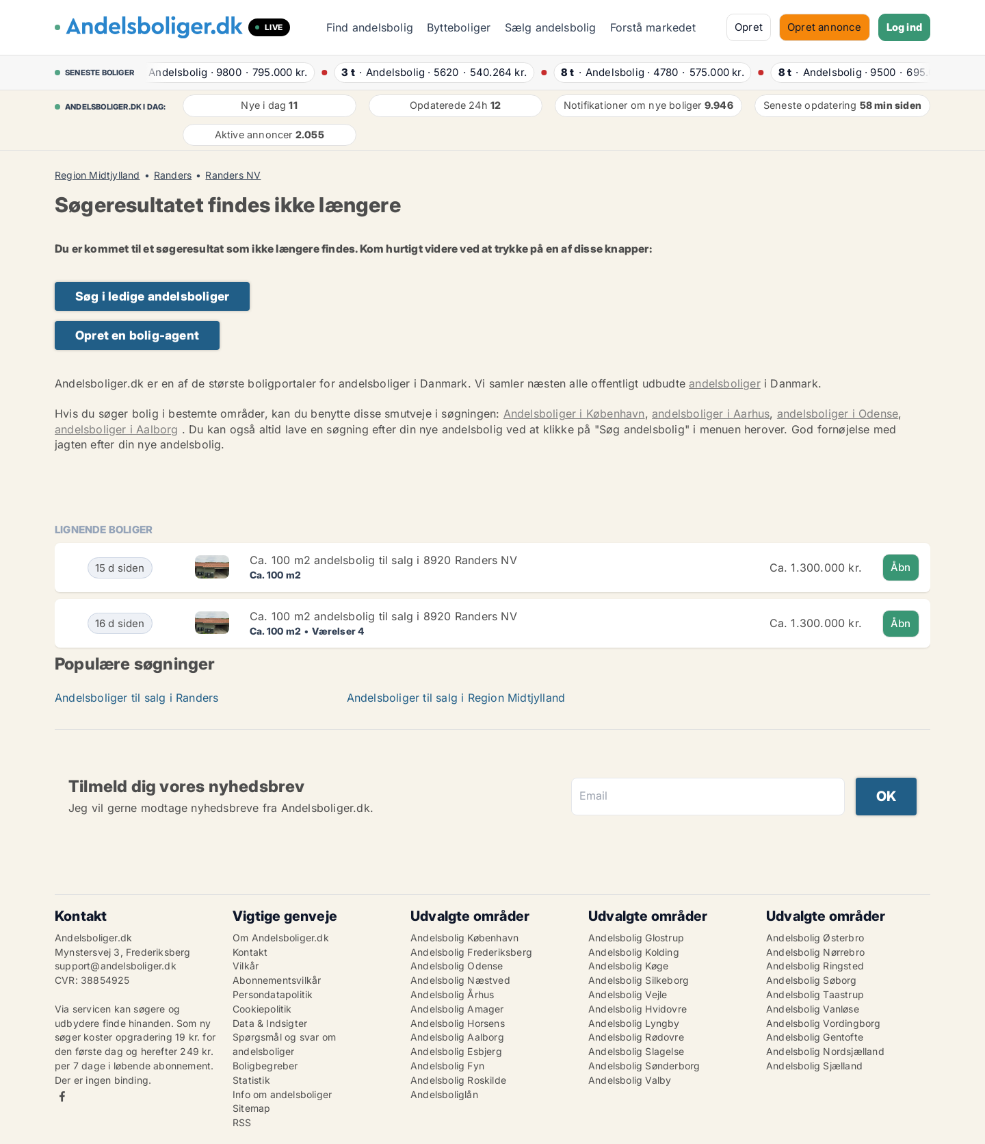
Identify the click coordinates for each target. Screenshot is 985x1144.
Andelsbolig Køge (628, 965)
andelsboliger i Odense (837, 413)
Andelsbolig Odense (456, 965)
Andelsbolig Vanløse (812, 1009)
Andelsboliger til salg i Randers (136, 697)
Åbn (901, 567)
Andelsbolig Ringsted (815, 965)
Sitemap (251, 1108)
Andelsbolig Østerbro (815, 937)
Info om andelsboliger (282, 1094)
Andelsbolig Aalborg (457, 1037)
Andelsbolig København (464, 937)
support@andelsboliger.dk (115, 965)
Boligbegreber (265, 1065)
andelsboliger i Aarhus (711, 413)
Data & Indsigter (270, 1023)
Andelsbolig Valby (629, 1080)
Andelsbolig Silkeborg (638, 980)
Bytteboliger (458, 27)
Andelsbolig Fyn (447, 1065)
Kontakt (250, 952)
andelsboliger (725, 383)
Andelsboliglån (444, 1094)
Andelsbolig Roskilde (458, 1080)
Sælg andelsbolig (550, 27)
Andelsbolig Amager (457, 1009)
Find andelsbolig (369, 27)
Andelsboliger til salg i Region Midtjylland (456, 697)
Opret (749, 27)
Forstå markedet (653, 27)
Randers (173, 175)
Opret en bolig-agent (137, 335)
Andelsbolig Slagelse (636, 1051)
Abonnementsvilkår (277, 980)
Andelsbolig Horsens (457, 1023)
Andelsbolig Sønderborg (644, 1065)
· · (222, 72)
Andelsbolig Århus (452, 994)
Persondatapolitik (273, 994)
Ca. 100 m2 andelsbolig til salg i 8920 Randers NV (383, 560)
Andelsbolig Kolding (633, 952)
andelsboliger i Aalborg (117, 429)
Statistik (251, 1080)
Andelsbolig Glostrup (636, 937)
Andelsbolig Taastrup (815, 994)
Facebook (62, 1096)
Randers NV (233, 175)
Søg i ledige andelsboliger (152, 296)
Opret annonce (824, 27)
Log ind (904, 27)
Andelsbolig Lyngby (634, 1023)
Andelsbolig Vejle (627, 994)
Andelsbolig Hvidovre (637, 1009)
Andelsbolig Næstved (460, 980)
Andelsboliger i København (574, 413)
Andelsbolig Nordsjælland (825, 1051)
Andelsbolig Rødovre (636, 1037)
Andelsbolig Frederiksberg (471, 952)
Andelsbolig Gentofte (814, 1037)
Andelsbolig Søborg (811, 980)
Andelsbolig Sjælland (814, 1065)
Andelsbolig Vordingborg (823, 1023)
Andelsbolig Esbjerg (456, 1051)
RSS (242, 1122)
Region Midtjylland (97, 175)
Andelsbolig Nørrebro (815, 952)
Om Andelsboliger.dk (281, 937)
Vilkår (246, 965)
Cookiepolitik (262, 1009)
